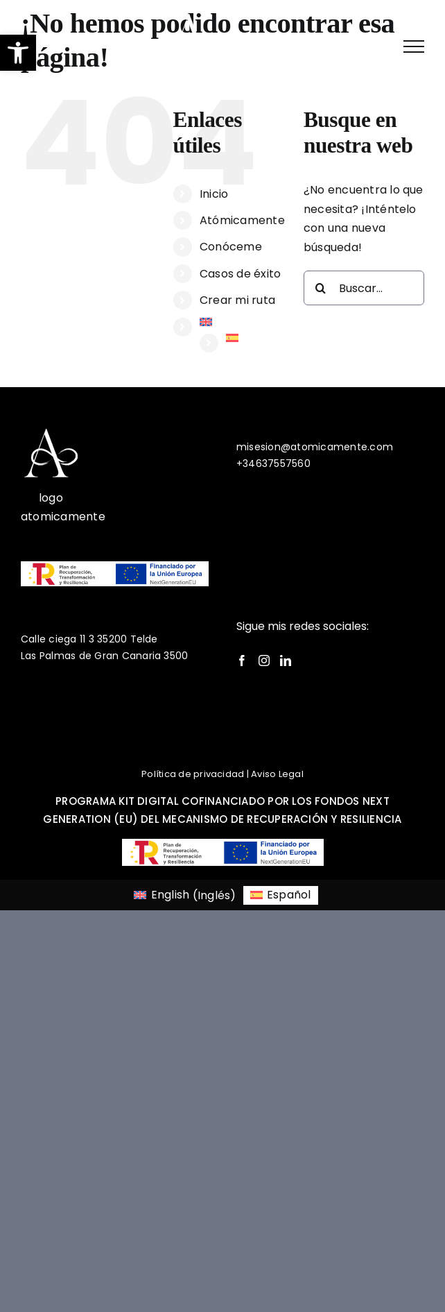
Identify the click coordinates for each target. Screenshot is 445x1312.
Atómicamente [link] (242, 220)
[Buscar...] (364, 288)
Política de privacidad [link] (192, 774)
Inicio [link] (214, 194)
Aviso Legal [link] (277, 774)
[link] (48, 46)
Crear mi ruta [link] (237, 300)
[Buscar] (321, 288)
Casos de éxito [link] (240, 274)
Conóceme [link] (231, 247)
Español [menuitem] (289, 895)
